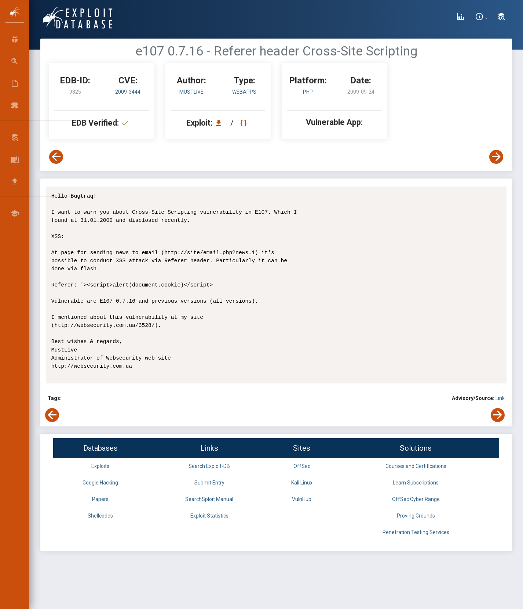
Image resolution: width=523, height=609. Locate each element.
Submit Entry (209, 483)
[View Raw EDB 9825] (244, 122)
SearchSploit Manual (209, 499)
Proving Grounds (416, 516)
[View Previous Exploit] (56, 157)
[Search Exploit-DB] (502, 17)
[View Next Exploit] (496, 157)
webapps (244, 92)
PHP (308, 92)
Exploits (100, 466)
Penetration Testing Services (416, 532)
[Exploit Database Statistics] (460, 17)
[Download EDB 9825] (220, 122)
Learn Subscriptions (416, 483)
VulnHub (301, 499)
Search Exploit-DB (209, 466)
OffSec (301, 466)
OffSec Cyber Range (416, 499)
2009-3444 (127, 92)
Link (500, 398)
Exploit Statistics (209, 516)
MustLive (191, 92)
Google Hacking (100, 483)
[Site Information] (481, 17)
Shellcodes (100, 516)
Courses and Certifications (415, 466)
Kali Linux (301, 483)
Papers (100, 499)
